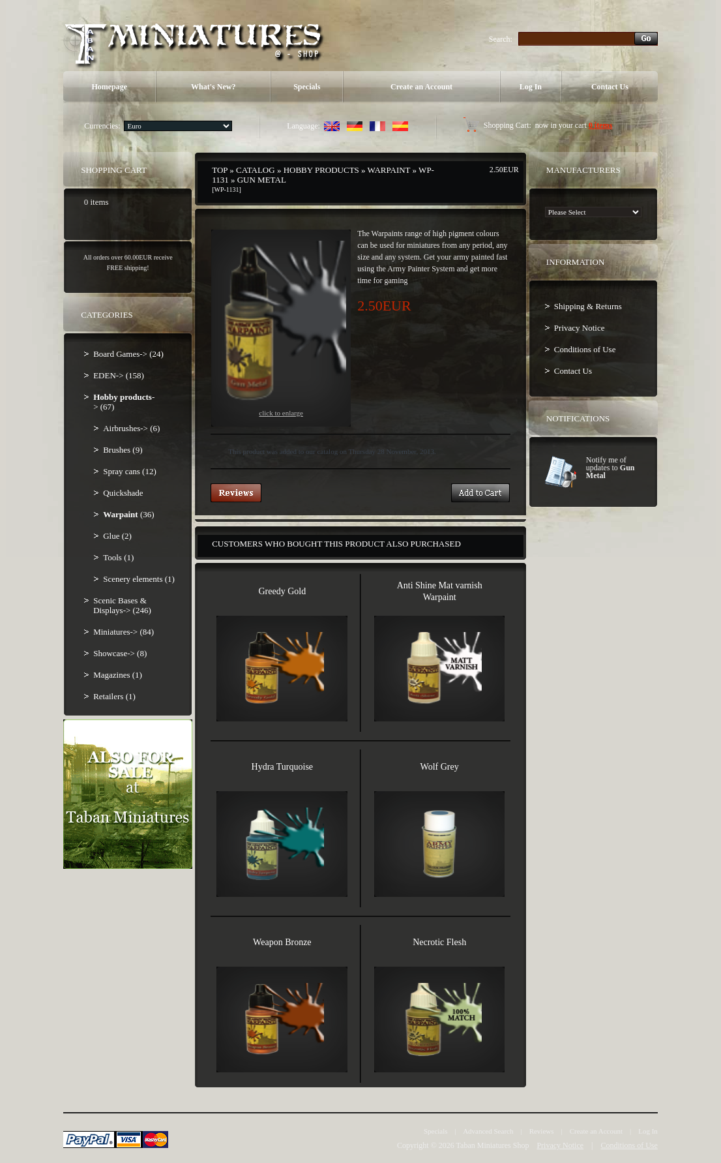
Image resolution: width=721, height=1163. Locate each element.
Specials (306, 86)
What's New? (213, 86)
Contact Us (609, 86)
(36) (128, 514)
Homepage (109, 86)
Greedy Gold (282, 591)
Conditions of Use (585, 349)
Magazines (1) (117, 675)
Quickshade (123, 493)
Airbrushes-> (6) (131, 428)
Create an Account (421, 86)
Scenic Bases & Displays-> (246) (122, 605)
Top (220, 170)
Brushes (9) (122, 450)
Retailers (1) (114, 696)
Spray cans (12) (129, 471)
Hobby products (321, 170)
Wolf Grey (439, 767)
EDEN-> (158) (118, 375)
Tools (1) (118, 557)
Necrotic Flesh (439, 942)
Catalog (255, 170)
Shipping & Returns (588, 306)
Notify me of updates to (610, 467)
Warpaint (389, 170)
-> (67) (123, 402)
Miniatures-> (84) (123, 632)
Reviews (541, 1131)
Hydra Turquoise (283, 767)
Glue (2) (117, 536)
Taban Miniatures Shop (492, 1145)
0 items (600, 125)
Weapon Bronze (282, 942)
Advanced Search (488, 1131)
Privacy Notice (579, 328)
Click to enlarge (281, 329)
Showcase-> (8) (120, 653)
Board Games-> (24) (128, 354)
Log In (531, 86)
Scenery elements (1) (139, 579)
